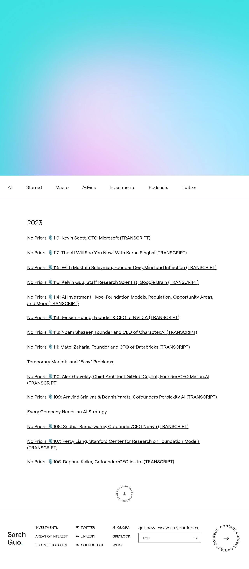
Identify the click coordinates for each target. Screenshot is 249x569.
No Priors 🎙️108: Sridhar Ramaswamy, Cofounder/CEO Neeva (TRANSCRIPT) (108, 426)
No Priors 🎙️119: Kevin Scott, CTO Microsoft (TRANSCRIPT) (88, 237)
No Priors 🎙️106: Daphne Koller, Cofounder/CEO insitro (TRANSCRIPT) (100, 461)
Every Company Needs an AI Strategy (67, 411)
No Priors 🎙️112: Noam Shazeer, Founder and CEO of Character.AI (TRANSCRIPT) (112, 332)
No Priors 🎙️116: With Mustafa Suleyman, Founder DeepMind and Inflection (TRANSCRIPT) (122, 267)
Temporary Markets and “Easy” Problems (70, 361)
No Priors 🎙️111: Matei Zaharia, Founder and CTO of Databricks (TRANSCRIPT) (108, 347)
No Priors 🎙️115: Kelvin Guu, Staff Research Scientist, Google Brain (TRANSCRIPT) (113, 282)
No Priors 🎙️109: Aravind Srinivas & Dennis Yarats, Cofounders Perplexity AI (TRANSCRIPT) (122, 396)
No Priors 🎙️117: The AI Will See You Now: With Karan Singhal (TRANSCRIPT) (107, 252)
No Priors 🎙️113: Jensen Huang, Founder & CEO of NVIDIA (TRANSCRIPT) (103, 317)
